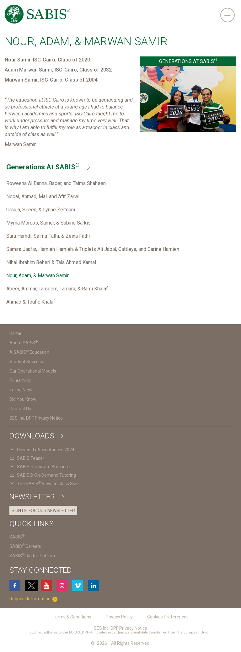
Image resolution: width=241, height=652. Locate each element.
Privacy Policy (119, 616)
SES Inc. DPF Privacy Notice (36, 418)
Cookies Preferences (168, 616)
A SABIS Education (29, 352)
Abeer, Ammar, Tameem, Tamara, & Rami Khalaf (57, 289)
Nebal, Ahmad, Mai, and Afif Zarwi (42, 196)
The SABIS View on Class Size (48, 483)
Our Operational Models (32, 371)
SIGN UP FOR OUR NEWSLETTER (43, 510)
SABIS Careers (25, 546)
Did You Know (22, 399)
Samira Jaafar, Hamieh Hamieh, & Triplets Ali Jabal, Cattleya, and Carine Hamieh (92, 249)
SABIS (16, 536)
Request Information (34, 599)
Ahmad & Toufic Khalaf (30, 302)
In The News (21, 389)
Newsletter (36, 496)
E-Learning (20, 380)
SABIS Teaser (30, 458)
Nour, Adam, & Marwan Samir (37, 275)
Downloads (36, 436)
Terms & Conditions (72, 616)
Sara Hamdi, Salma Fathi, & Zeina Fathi (48, 236)
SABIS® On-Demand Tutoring (46, 475)
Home (15, 333)
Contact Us (20, 408)
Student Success (26, 361)
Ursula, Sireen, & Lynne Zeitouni (40, 210)
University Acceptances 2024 (45, 449)
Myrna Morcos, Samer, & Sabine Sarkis (48, 223)
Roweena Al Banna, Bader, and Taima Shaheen (56, 183)
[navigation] (227, 15)
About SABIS (23, 342)
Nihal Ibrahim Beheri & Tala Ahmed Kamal (51, 262)
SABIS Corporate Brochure (43, 466)
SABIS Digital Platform (32, 555)
